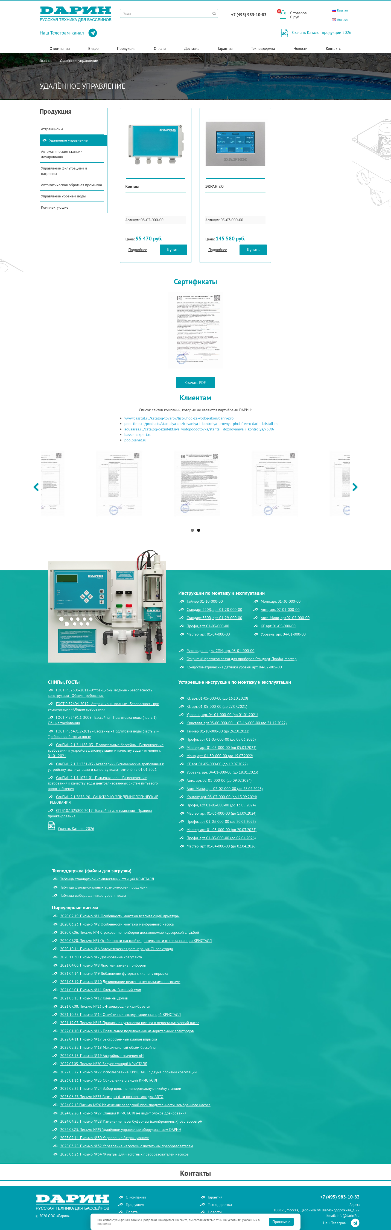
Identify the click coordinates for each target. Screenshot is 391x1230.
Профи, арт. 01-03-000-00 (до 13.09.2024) (221, 805)
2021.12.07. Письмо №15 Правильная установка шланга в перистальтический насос (129, 1022)
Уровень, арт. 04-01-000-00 (283, 634)
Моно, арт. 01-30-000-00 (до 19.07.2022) (220, 755)
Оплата (160, 48)
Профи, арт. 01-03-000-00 (208, 625)
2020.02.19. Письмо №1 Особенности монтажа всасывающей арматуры (119, 915)
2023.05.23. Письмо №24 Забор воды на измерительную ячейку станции (120, 1088)
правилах (104, 1224)
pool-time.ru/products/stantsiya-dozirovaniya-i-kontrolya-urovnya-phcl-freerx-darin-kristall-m (201, 423)
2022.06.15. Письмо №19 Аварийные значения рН (102, 1055)
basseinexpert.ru (137, 434)
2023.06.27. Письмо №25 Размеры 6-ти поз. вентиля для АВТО (112, 1096)
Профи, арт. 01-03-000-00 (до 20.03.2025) (221, 821)
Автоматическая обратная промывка (71, 184)
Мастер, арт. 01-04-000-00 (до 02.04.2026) (221, 846)
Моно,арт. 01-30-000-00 (280, 601)
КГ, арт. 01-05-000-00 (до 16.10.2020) (217, 698)
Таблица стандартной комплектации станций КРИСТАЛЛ (107, 878)
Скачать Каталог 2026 (76, 828)
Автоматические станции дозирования (62, 154)
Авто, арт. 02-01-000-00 (280, 609)
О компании (60, 48)
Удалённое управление (79, 60)
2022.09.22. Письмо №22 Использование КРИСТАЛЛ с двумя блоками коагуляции (128, 1072)
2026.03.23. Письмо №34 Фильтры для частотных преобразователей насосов (124, 1154)
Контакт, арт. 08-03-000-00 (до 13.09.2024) (222, 796)
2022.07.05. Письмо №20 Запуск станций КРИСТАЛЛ (103, 1063)
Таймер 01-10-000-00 (205, 601)
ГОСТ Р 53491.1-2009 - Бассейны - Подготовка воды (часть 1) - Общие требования (103, 720)
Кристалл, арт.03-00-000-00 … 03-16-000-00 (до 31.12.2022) (237, 722)
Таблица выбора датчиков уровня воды (93, 895)
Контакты (334, 48)
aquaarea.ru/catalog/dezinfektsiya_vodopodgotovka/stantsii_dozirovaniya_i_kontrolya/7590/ (199, 429)
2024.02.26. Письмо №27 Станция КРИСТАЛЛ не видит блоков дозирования (123, 1113)
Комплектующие (54, 207)
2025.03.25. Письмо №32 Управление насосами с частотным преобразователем (126, 1145)
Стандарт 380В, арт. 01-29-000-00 (214, 617)
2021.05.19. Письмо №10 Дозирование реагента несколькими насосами (120, 981)
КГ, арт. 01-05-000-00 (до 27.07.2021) (217, 706)
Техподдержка (263, 48)
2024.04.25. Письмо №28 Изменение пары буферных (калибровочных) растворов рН (131, 1121)
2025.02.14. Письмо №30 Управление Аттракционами (104, 1137)
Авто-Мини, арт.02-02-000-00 (285, 617)
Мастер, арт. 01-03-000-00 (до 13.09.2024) (221, 813)
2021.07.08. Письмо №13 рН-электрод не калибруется (105, 1006)
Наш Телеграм (341, 1222)
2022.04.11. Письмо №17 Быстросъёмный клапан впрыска (108, 1039)
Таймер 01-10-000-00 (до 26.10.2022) (218, 731)
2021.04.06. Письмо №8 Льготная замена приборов (103, 965)
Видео (93, 48)
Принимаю (281, 1221)
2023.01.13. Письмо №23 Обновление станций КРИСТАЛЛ (108, 1080)
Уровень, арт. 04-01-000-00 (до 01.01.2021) (222, 714)
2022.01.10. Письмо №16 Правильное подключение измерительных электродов (127, 1030)
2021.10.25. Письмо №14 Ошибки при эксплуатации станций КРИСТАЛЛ (120, 1014)
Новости (300, 48)
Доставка (192, 48)
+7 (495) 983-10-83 (249, 14)
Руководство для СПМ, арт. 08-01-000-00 (221, 650)
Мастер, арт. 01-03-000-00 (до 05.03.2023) (221, 747)
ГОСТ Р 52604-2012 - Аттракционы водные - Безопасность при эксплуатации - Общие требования (103, 706)
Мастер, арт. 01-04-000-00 (208, 634)
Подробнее (137, 249)
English (340, 20)
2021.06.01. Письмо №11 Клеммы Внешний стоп (100, 989)
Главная (46, 60)
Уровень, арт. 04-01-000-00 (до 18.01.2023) (222, 772)
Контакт (133, 186)
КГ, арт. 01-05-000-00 (278, 625)
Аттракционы (52, 129)
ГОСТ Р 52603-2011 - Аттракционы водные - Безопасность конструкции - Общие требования (100, 693)
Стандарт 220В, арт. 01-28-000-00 (214, 609)
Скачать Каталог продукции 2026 (321, 32)
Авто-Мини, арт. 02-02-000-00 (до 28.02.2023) (225, 788)
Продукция (126, 48)
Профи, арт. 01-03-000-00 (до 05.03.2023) (221, 739)
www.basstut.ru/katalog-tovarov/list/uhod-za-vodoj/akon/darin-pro (179, 418)
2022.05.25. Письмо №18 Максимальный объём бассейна (108, 1047)
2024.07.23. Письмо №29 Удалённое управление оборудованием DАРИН (120, 1129)
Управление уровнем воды (63, 196)
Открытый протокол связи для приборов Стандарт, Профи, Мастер (242, 658)
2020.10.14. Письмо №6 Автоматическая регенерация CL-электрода (116, 948)
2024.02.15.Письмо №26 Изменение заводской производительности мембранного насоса (135, 1104)
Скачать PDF (195, 382)
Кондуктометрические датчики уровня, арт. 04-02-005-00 (234, 667)
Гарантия (225, 48)
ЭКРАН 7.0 (214, 186)
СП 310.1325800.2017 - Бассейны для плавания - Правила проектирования (100, 813)
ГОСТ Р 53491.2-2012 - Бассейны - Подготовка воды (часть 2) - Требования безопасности (103, 734)
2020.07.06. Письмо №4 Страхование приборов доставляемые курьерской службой (129, 932)
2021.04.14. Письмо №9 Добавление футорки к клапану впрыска (114, 973)
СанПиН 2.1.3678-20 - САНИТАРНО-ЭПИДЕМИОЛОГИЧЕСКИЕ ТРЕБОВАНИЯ (103, 799)
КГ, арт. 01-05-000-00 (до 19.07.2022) (217, 763)
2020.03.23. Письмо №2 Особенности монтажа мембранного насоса (117, 924)
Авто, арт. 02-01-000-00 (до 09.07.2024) (219, 780)
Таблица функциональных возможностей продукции (104, 887)
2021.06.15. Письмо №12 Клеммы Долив (94, 998)
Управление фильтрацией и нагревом (64, 171)
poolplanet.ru (135, 440)
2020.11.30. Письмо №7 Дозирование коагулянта (101, 957)
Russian (340, 10)
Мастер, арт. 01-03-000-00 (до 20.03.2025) (221, 829)
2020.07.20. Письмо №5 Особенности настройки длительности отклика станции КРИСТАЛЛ (136, 940)
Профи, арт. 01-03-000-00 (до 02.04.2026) (221, 837)
